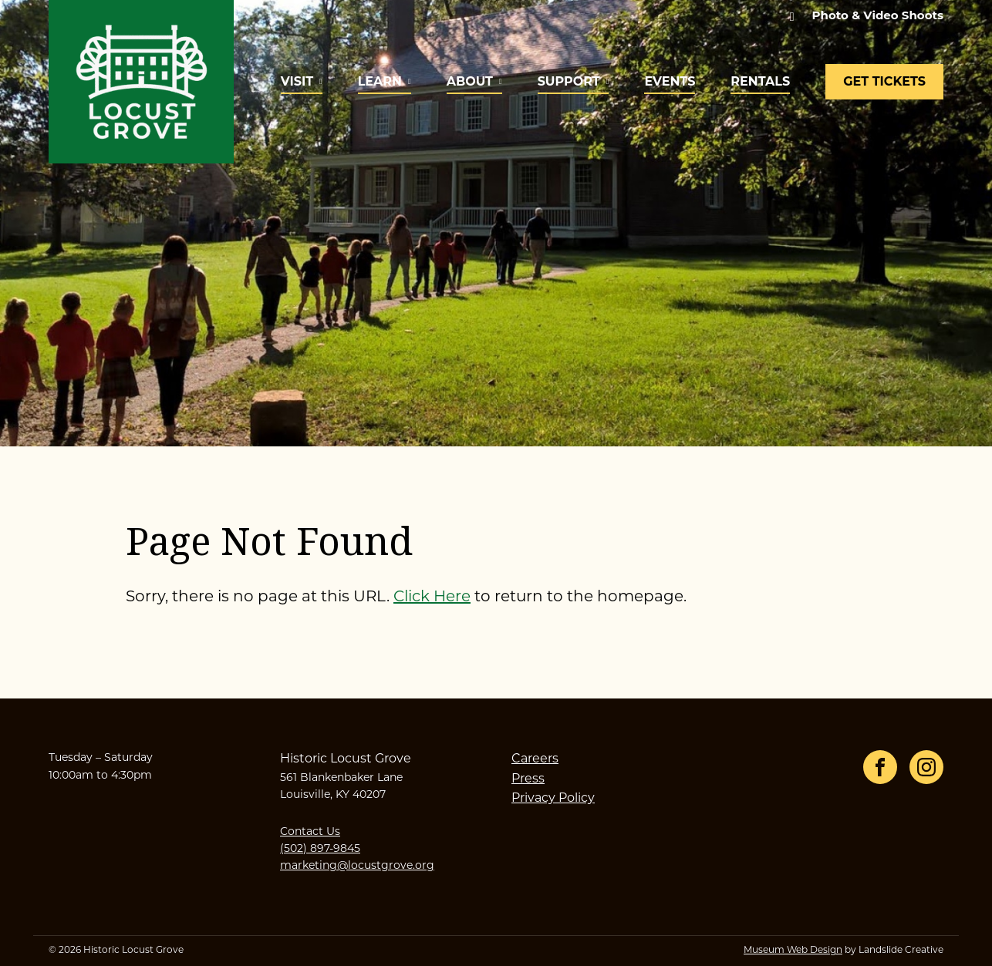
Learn (380, 81)
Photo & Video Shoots (877, 15)
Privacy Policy (553, 799)
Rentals (760, 81)
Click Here (432, 597)
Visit (297, 81)
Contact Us (310, 832)
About (470, 81)
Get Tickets (884, 81)
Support (569, 81)
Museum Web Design (793, 950)
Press (528, 779)
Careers (534, 759)
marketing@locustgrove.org (357, 866)
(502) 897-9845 (320, 849)
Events (669, 81)
